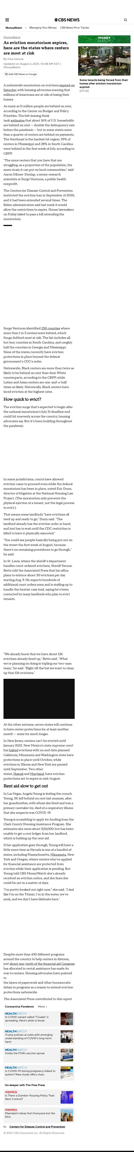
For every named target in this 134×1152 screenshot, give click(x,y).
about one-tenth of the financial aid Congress (42, 964)
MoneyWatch (14, 28)
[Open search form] (125, 20)
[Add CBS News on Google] (20, 74)
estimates (18, 121)
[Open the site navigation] (26, 19)
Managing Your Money (43, 27)
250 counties (50, 328)
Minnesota (58, 855)
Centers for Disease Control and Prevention (37, 1126)
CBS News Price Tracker (74, 27)
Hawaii (18, 774)
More (42, 1006)
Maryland (37, 774)
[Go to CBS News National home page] (67, 20)
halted (13, 750)
